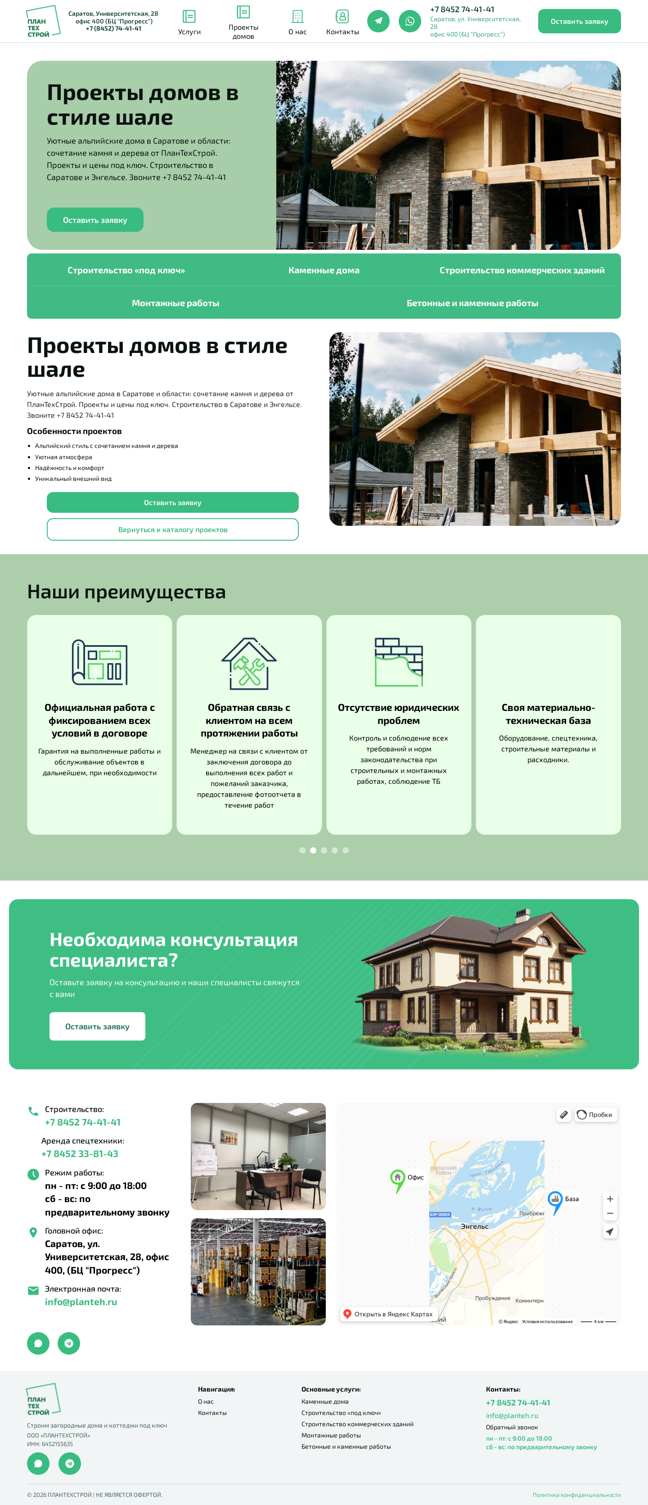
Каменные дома (324, 269)
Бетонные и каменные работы (473, 302)
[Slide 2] (313, 850)
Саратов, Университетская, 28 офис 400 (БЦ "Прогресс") (113, 21)
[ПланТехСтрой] (43, 21)
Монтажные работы (176, 302)
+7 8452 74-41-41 (462, 9)
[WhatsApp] (410, 21)
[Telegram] (378, 21)
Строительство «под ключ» (126, 269)
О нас (206, 1401)
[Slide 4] (335, 850)
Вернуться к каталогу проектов (173, 529)
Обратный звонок (512, 1427)
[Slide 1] (302, 850)
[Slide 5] (345, 850)
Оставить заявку (579, 21)
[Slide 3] (324, 850)
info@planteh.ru (512, 1415)
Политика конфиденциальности (577, 1494)
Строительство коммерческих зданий (522, 269)
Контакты (212, 1412)
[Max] (38, 1343)
